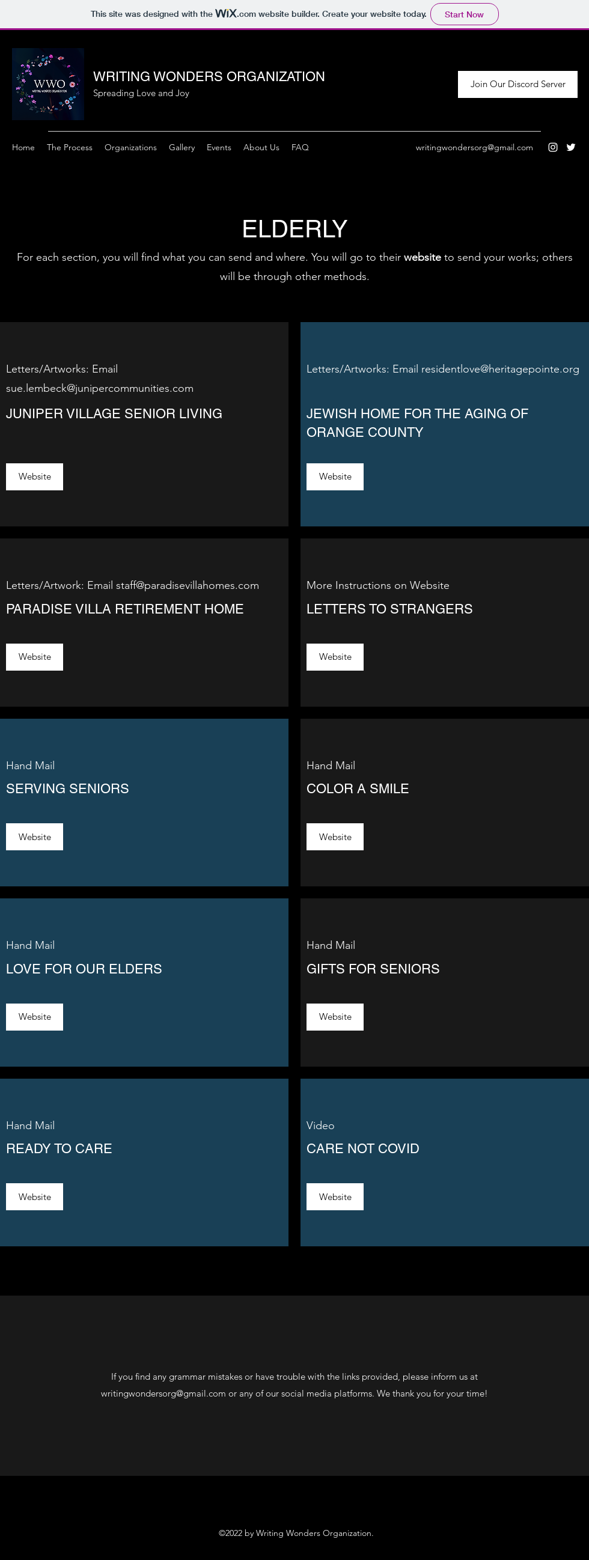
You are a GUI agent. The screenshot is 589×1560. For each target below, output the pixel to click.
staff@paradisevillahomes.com (187, 585)
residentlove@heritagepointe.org (500, 369)
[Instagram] (553, 147)
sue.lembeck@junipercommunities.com (100, 388)
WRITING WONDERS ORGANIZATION (209, 76)
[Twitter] (571, 147)
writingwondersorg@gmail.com (474, 147)
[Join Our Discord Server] (518, 84)
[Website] (34, 476)
